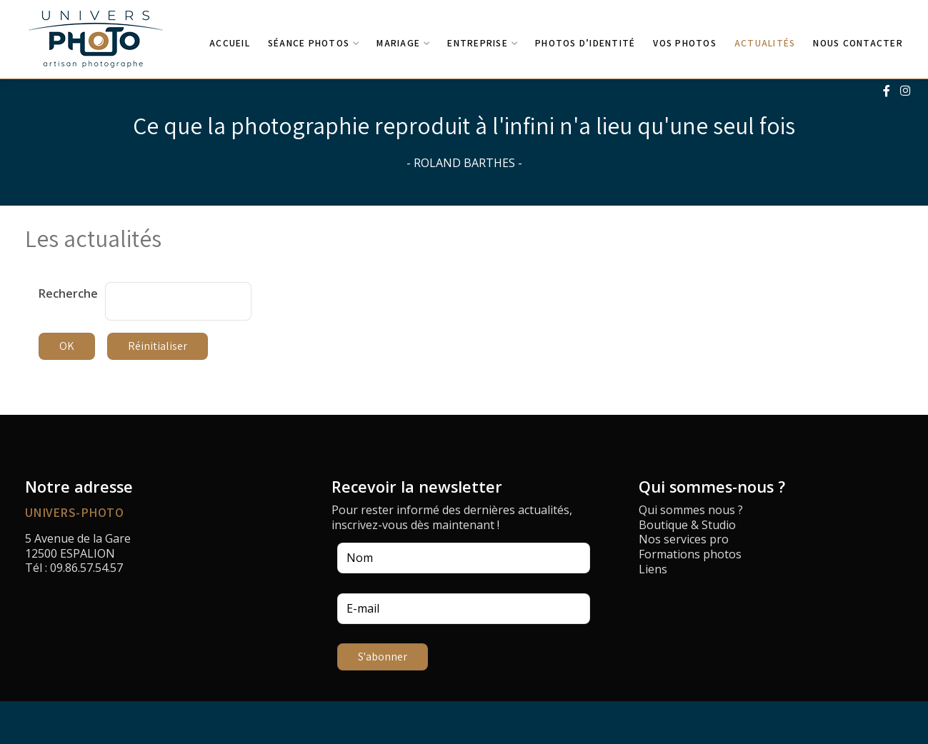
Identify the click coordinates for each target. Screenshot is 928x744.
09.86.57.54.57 (86, 567)
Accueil (229, 42)
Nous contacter (858, 42)
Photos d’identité (585, 42)
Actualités (765, 42)
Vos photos (685, 42)
